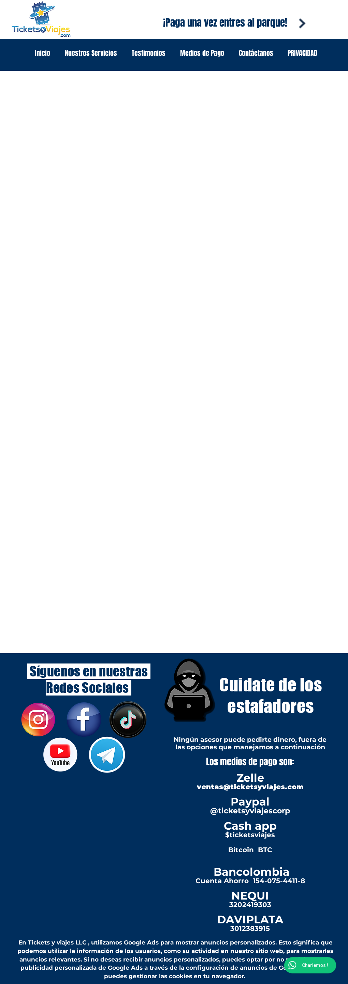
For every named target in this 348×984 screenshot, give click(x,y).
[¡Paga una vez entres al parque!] (225, 22)
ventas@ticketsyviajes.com (250, 787)
